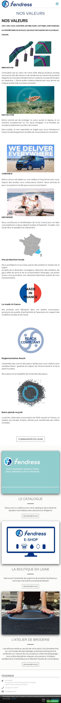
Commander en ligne (30, 439)
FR (54, 700)
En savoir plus (30, 516)
